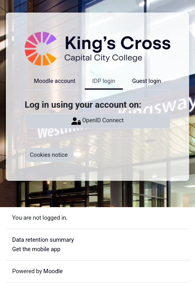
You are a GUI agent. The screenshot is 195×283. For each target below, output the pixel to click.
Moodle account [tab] (55, 81)
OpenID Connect (97, 121)
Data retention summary (43, 239)
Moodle (53, 271)
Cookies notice (49, 154)
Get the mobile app (36, 249)
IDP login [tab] (103, 81)
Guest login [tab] (146, 81)
